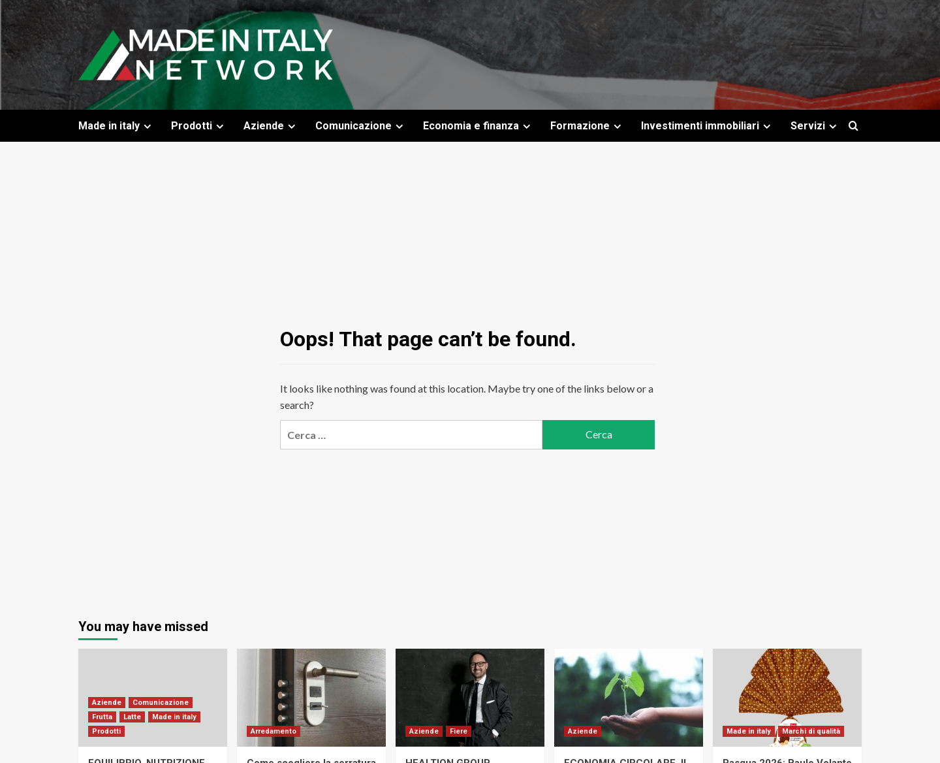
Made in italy (116, 126)
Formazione (587, 126)
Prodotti (199, 126)
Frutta (102, 717)
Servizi (815, 126)
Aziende (271, 126)
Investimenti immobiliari (707, 126)
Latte (132, 717)
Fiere (458, 731)
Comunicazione (361, 126)
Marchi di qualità (811, 731)
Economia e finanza (478, 126)
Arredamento (273, 731)
